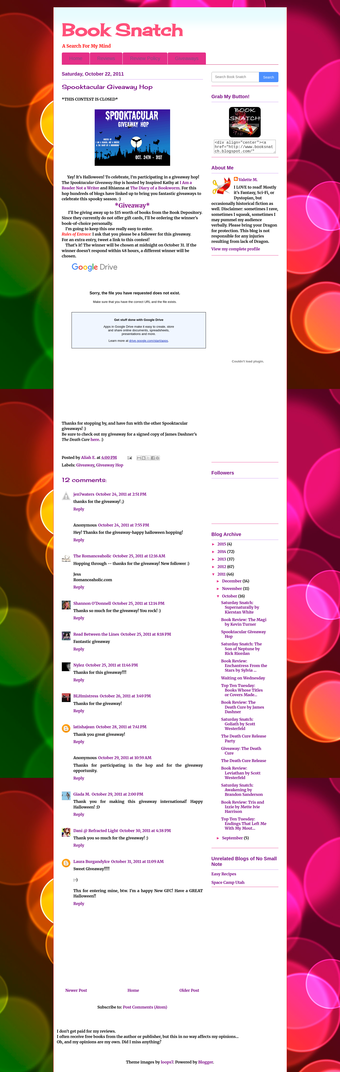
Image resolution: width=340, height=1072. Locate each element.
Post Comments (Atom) (145, 1007)
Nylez (79, 665)
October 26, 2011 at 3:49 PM (125, 696)
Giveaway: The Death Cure (241, 751)
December (232, 581)
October (230, 596)
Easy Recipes (223, 873)
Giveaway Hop (109, 465)
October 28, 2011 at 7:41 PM (121, 726)
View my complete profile (235, 248)
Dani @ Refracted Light (96, 830)
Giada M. (82, 794)
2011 (221, 574)
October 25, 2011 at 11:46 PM (112, 665)
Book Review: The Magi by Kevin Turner (243, 622)
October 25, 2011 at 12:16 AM (139, 556)
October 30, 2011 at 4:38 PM (145, 830)
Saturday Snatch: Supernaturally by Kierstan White (240, 607)
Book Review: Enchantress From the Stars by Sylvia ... (244, 666)
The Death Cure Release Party (243, 738)
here (95, 439)
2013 (222, 559)
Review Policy (145, 58)
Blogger (205, 1062)
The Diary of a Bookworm (155, 187)
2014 (222, 551)
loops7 (167, 1062)
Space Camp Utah (228, 882)
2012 (222, 566)
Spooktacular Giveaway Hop (243, 634)
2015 (222, 544)
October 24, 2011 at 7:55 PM (123, 525)
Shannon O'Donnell (92, 603)
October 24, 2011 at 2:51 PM (121, 494)
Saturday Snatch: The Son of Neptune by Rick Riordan (241, 648)
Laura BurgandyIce (92, 861)
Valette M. (248, 179)
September (233, 837)
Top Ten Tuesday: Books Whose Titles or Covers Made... (242, 690)
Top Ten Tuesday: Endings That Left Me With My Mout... (243, 824)
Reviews (106, 58)
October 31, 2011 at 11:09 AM (137, 861)
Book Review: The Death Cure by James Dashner (242, 707)
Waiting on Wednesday (243, 678)
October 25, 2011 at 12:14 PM (138, 603)
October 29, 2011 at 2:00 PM (117, 794)
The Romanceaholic (92, 556)
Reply (79, 509)
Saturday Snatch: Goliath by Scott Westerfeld (238, 724)
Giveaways (187, 58)
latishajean (84, 726)
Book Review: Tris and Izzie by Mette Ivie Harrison (242, 807)
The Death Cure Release (243, 760)
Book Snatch (122, 29)
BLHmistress (86, 696)
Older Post (189, 990)
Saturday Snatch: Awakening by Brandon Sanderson (242, 790)
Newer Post (76, 990)
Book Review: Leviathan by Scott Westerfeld (240, 773)
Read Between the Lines (96, 634)
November (232, 588)
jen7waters (84, 494)
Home (75, 58)
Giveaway (85, 465)
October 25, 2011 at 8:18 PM (146, 634)
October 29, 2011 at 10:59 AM (124, 757)
